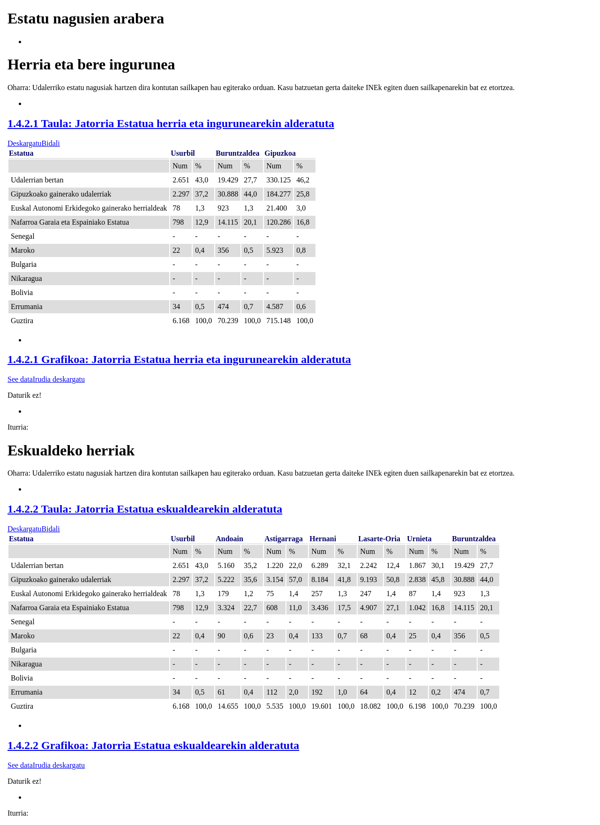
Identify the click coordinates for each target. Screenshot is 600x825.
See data (20, 379)
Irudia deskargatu (59, 379)
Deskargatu (25, 143)
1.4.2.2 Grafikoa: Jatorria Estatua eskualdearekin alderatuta (153, 745)
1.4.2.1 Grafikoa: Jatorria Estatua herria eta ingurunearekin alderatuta (179, 359)
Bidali (51, 143)
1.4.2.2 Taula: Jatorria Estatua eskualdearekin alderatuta (145, 509)
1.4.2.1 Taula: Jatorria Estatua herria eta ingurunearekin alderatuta (171, 123)
